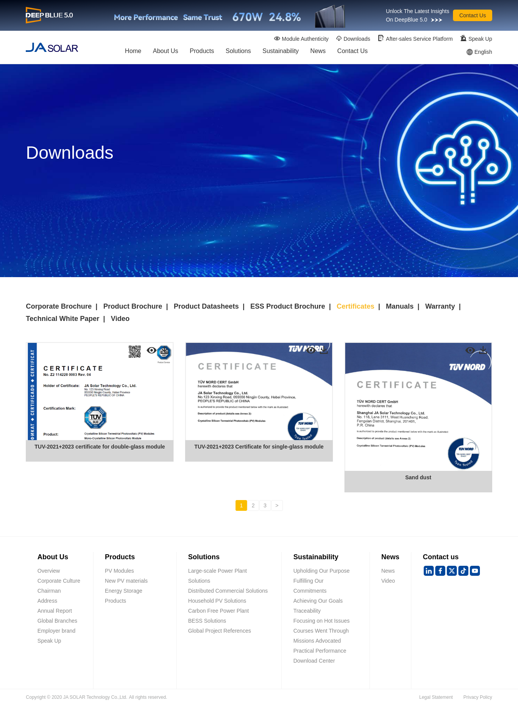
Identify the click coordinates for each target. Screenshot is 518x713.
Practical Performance (319, 651)
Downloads (353, 38)
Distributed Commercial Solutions (228, 591)
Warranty (440, 306)
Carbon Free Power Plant (218, 611)
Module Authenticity (301, 38)
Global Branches (57, 621)
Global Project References (219, 631)
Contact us (441, 557)
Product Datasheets (206, 306)
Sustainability (280, 52)
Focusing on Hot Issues (321, 621)
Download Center (314, 661)
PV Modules (119, 571)
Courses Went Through (321, 631)
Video (120, 318)
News (318, 52)
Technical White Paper (62, 318)
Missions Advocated (317, 641)
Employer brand (56, 631)
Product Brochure (132, 306)
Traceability (307, 611)
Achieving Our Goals (318, 601)
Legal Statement (436, 697)
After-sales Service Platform (415, 38)
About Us (165, 52)
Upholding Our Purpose (321, 571)
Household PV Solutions (217, 601)
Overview (48, 571)
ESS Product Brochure (288, 306)
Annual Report (54, 611)
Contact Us (472, 15)
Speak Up (476, 38)
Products (202, 52)
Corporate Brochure (59, 306)
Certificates (355, 306)
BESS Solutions (207, 621)
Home (133, 52)
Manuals (400, 306)
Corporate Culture (58, 581)
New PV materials (126, 581)
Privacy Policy (477, 697)
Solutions (238, 52)
